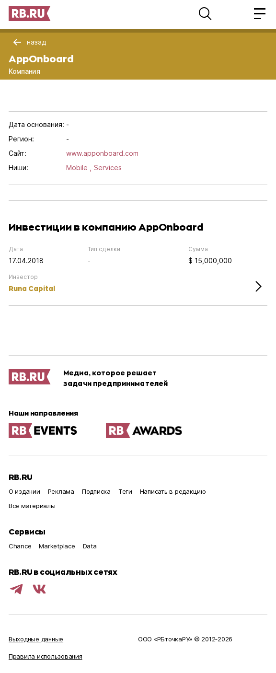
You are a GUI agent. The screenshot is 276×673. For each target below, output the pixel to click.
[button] (205, 13)
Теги (125, 491)
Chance (20, 546)
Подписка (96, 491)
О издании (24, 491)
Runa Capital (32, 288)
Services (108, 167)
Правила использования (45, 656)
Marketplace (57, 546)
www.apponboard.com (102, 153)
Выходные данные (36, 639)
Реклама (61, 491)
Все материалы (32, 506)
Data (90, 546)
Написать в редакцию (173, 491)
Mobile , (79, 167)
